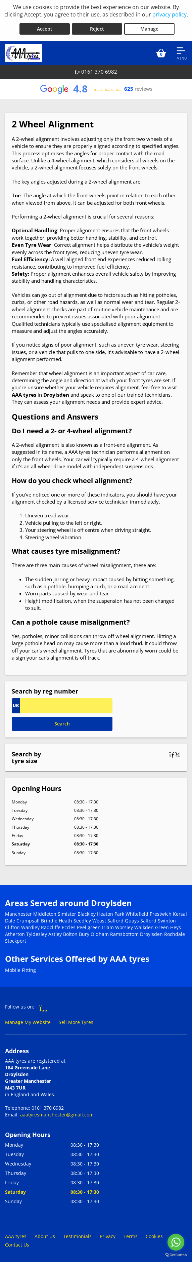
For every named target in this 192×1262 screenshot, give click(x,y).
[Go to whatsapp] (175, 1242)
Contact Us (17, 1243)
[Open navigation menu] (181, 51)
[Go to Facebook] (43, 1006)
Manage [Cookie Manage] (149, 27)
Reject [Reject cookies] (97, 27)
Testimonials (77, 1235)
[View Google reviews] (96, 87)
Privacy (107, 1235)
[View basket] (161, 51)
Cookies (154, 1235)
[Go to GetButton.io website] (176, 1255)
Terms (131, 1235)
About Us (45, 1235)
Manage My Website (28, 1021)
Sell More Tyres (76, 1021)
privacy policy (169, 14)
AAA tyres (16, 1235)
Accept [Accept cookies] (44, 27)
